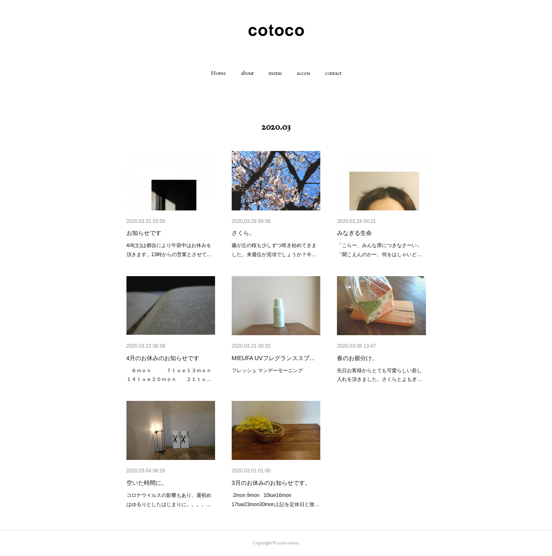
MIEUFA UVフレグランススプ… (273, 358)
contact (333, 73)
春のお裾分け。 (357, 358)
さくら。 (243, 233)
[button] (218, 72)
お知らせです (143, 233)
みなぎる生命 (354, 233)
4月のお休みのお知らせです (163, 358)
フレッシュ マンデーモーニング (267, 370)
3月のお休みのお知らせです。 (271, 482)
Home (218, 73)
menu (275, 73)
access (303, 73)
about (247, 73)
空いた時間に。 (146, 482)
